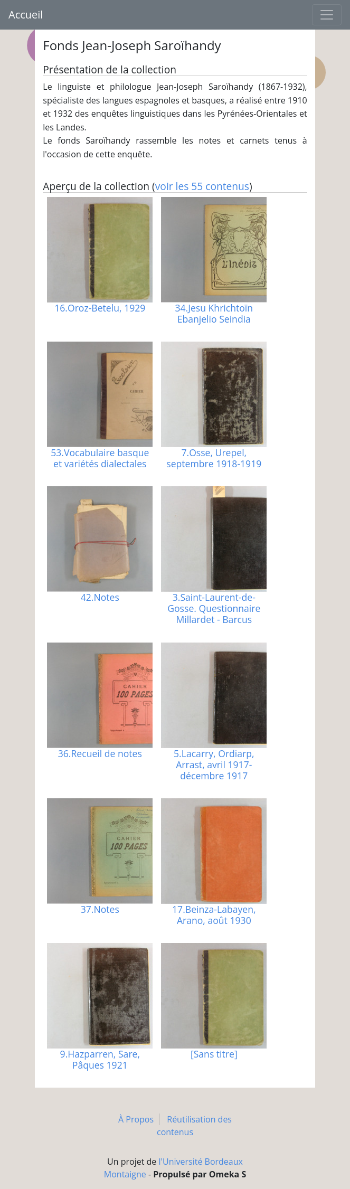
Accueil (25, 14)
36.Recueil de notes (100, 753)
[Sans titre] (214, 1054)
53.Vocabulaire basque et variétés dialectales (100, 458)
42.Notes (100, 597)
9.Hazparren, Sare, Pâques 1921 (100, 1059)
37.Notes (100, 909)
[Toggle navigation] (327, 14)
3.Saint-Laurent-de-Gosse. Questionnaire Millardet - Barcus (213, 608)
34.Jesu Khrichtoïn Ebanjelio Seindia (214, 313)
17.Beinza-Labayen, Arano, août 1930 (214, 915)
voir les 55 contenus (202, 186)
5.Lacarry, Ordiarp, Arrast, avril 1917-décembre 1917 (214, 764)
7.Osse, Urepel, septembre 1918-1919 (213, 458)
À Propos (136, 1119)
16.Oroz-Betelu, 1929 (99, 307)
